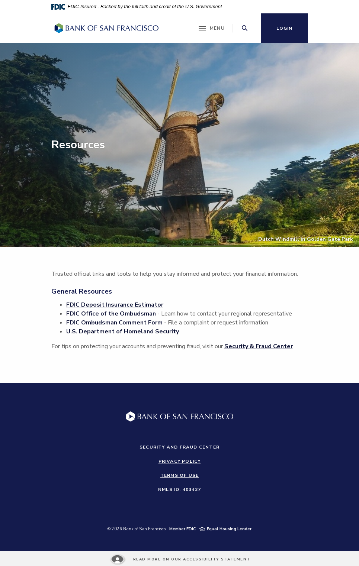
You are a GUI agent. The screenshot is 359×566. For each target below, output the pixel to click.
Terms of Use (179, 475)
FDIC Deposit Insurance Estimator (114, 305)
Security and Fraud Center (179, 447)
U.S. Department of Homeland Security (122, 331)
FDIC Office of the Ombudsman (111, 314)
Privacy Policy (179, 461)
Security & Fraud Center (258, 346)
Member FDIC (182, 529)
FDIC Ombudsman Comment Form (114, 322)
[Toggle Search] (245, 28)
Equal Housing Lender (229, 529)
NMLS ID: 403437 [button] (179, 489)
